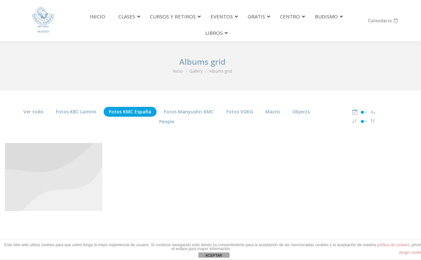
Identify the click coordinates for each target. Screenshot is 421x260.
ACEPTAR (213, 255)
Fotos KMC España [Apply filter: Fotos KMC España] (130, 111)
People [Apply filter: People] (166, 121)
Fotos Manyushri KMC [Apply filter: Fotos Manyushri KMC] (189, 111)
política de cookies (393, 245)
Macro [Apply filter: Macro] (272, 111)
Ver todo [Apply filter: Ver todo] (33, 111)
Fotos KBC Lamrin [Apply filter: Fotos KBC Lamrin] (76, 111)
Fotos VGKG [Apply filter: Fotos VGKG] (239, 111)
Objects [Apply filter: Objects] (301, 111)
